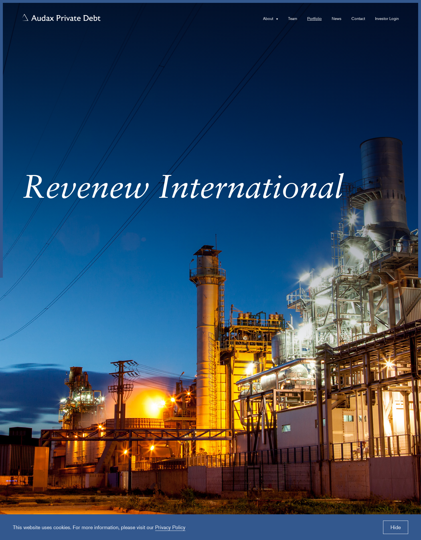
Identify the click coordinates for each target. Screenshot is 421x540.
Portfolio (314, 18)
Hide (395, 527)
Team (292, 18)
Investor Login (387, 18)
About (268, 18)
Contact (358, 18)
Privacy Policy (170, 527)
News (336, 18)
